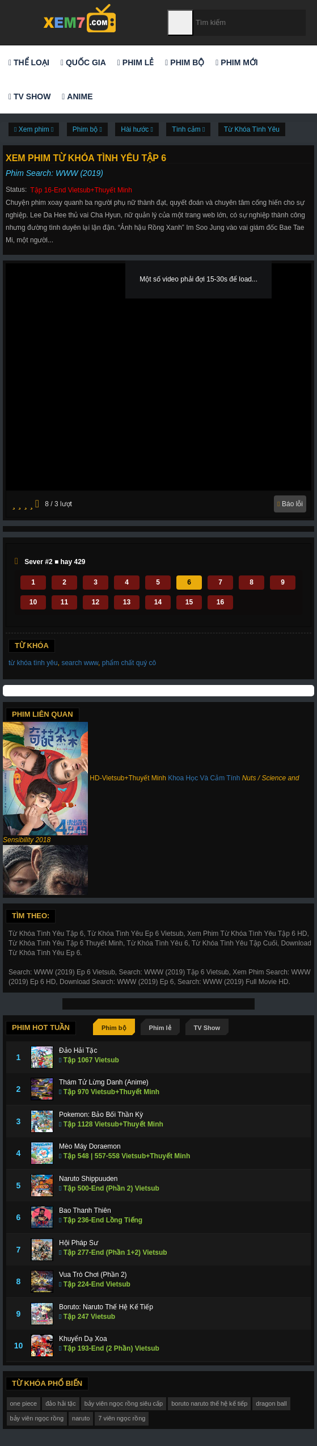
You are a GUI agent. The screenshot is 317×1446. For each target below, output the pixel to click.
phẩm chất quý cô (129, 663)
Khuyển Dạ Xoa (83, 1339)
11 (64, 602)
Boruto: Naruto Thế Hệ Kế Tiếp (106, 1307)
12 (95, 602)
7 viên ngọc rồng (121, 1418)
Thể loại (29, 62)
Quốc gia (83, 62)
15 (189, 602)
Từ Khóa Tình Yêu (252, 129)
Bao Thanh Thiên (85, 1210)
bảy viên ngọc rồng (37, 1418)
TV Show (29, 96)
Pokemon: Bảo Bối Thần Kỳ (101, 1115)
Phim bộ (184, 62)
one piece (23, 1403)
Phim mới (236, 62)
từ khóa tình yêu (33, 663)
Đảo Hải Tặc (78, 1050)
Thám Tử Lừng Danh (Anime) (104, 1082)
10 (33, 602)
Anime (77, 96)
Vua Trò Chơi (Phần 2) (93, 1275)
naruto (81, 1418)
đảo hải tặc (60, 1403)
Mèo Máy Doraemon (90, 1146)
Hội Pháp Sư (78, 1243)
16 (220, 602)
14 (158, 602)
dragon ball (271, 1403)
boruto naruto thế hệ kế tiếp (209, 1403)
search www (79, 663)
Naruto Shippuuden (88, 1179)
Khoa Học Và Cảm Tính (204, 778)
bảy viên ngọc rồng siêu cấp (123, 1403)
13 (126, 602)
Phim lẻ (135, 62)
